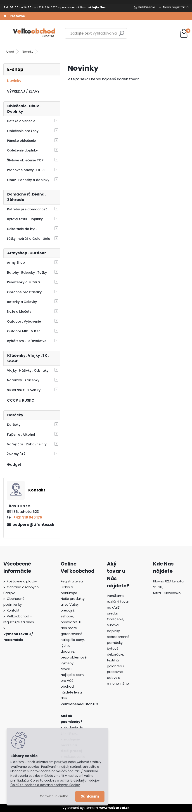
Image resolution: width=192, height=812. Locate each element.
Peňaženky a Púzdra (23, 282)
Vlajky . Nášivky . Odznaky (27, 370)
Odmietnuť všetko (54, 796)
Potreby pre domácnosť (27, 209)
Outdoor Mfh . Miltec (23, 331)
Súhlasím (90, 796)
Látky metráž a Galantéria (28, 238)
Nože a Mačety (19, 311)
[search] (121, 35)
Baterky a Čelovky (22, 302)
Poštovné (17, 16)
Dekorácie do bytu (22, 229)
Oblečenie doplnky (22, 150)
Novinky (27, 51)
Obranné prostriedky (24, 292)
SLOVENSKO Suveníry (23, 390)
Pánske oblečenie (21, 140)
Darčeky (13, 424)
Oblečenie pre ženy (22, 131)
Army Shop (16, 262)
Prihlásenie (146, 7)
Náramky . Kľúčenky (23, 380)
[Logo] (34, 33)
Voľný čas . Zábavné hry (27, 444)
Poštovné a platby (22, 581)
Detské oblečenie (21, 121)
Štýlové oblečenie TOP (25, 160)
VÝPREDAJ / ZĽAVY (23, 91)
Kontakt (13, 610)
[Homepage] (4, 16)
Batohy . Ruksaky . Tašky (27, 272)
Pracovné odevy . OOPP (26, 170)
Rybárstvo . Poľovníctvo (27, 341)
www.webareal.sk (114, 807)
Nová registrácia (176, 7)
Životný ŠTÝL (17, 454)
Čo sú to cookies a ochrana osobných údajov (45, 785)
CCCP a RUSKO (20, 400)
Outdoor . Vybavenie (24, 321)
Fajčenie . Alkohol (21, 434)
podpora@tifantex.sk (33, 524)
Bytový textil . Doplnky (25, 219)
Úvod (10, 51)
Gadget (14, 464)
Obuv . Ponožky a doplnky (28, 180)
